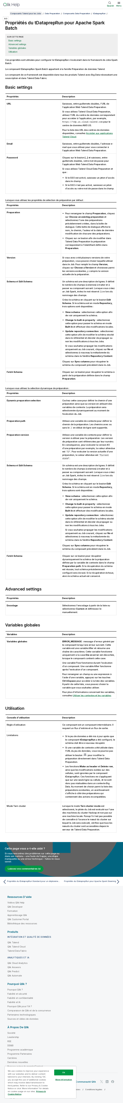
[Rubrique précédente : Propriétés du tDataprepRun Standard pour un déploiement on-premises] (31, 881)
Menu (119, 5)
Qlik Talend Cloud (16, 946)
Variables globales (17, 48)
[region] (40, 1082)
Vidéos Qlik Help (16, 902)
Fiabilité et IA (13, 1001)
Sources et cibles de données (22, 1018)
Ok (63, 1072)
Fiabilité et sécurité (17, 993)
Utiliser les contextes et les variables (92, 695)
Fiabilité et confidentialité (20, 997)
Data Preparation (52, 13)
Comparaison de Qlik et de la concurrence (29, 1010)
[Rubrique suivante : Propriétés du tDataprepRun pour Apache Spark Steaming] (92, 881)
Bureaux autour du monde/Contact (25, 1066)
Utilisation (12, 51)
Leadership (13, 1036)
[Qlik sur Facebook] (112, 1081)
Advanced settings (17, 44)
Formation (12, 910)
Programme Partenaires (19, 1053)
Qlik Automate (14, 975)
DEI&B (10, 1045)
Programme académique (20, 1049)
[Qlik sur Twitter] (101, 1081)
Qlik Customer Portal (18, 919)
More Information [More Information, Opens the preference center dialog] (63, 1079)
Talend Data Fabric (17, 950)
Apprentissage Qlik (17, 914)
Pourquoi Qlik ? (15, 989)
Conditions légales (93, 1089)
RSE (9, 1041)
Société (11, 1032)
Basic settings (14, 40)
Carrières (12, 1057)
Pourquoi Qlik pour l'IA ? (19, 1006)
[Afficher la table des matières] (6, 13)
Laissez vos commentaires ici (24, 868)
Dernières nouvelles (17, 1061)
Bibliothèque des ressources (22, 923)
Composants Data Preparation (76, 13)
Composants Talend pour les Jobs (25, 13)
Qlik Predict (13, 971)
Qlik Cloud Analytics (17, 962)
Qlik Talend (13, 942)
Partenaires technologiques (21, 1014)
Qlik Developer (15, 906)
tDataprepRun (99, 13)
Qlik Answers (14, 966)
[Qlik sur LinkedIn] (107, 1081)
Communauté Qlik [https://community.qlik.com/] (86, 1081)
